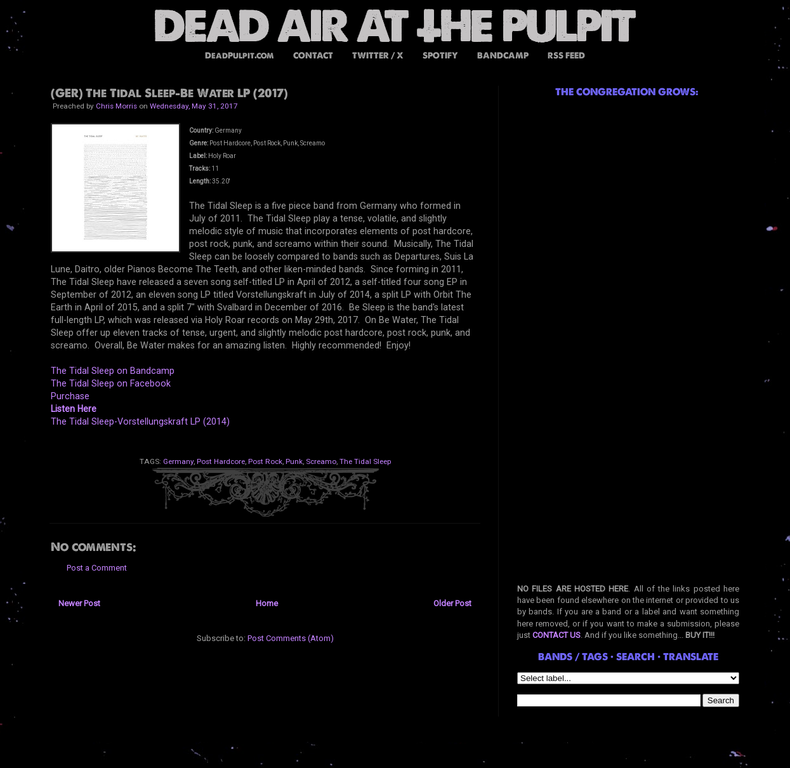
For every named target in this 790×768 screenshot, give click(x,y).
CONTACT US (556, 635)
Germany (178, 461)
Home (267, 603)
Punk (294, 461)
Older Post (452, 603)
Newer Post (79, 603)
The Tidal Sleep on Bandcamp (112, 371)
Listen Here (73, 409)
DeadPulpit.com (239, 55)
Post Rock (265, 461)
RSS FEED (566, 55)
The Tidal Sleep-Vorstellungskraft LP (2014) (140, 421)
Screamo (321, 461)
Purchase (70, 396)
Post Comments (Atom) (290, 638)
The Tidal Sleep (365, 461)
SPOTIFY (440, 55)
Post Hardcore (221, 461)
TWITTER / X (378, 55)
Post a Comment (97, 568)
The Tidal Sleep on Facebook (111, 383)
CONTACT (313, 55)
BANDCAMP (503, 55)
